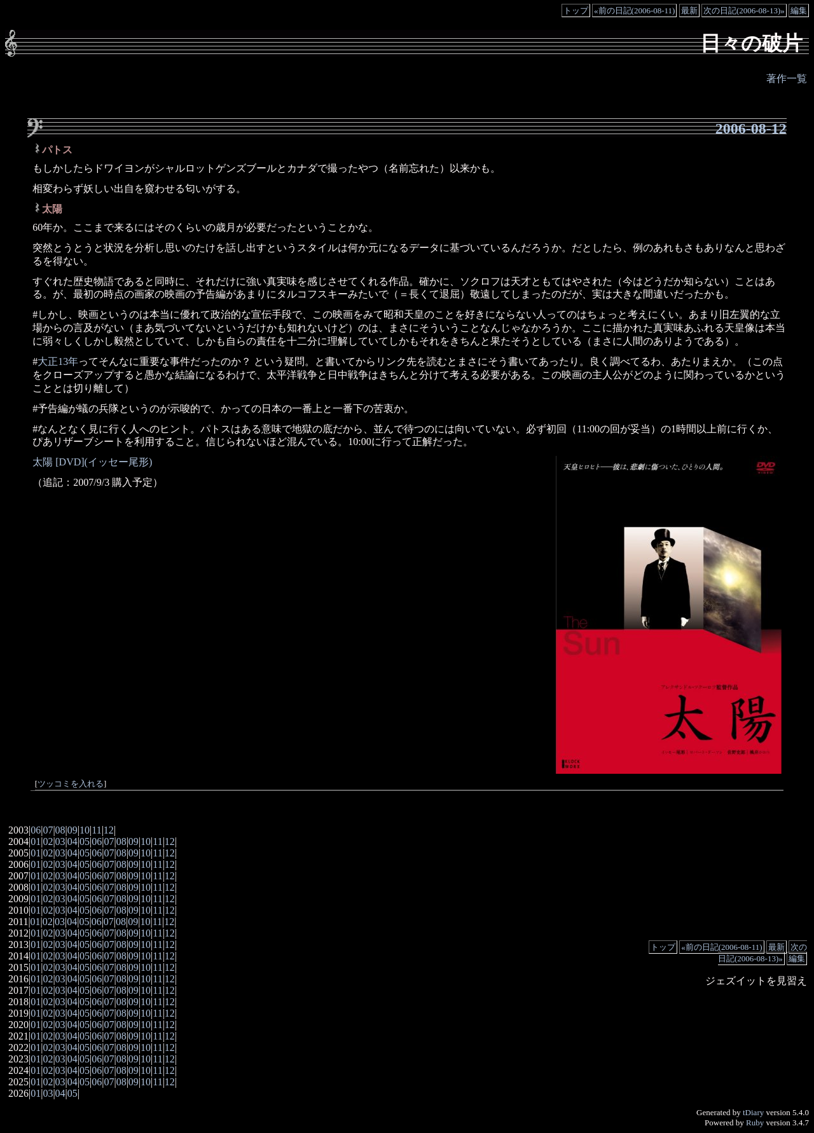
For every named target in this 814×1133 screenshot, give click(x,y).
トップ (575, 10)
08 (60, 830)
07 (48, 830)
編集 (798, 10)
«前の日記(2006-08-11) (634, 10)
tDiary (753, 1112)
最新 (689, 10)
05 (84, 841)
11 (96, 830)
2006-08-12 (751, 128)
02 (48, 841)
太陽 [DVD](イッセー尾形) (92, 462)
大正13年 (58, 361)
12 (109, 830)
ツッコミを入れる (71, 783)
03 (60, 841)
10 (84, 830)
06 (36, 830)
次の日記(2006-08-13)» (744, 10)
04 (72, 841)
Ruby (755, 1122)
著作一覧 (786, 78)
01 (36, 841)
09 (72, 830)
